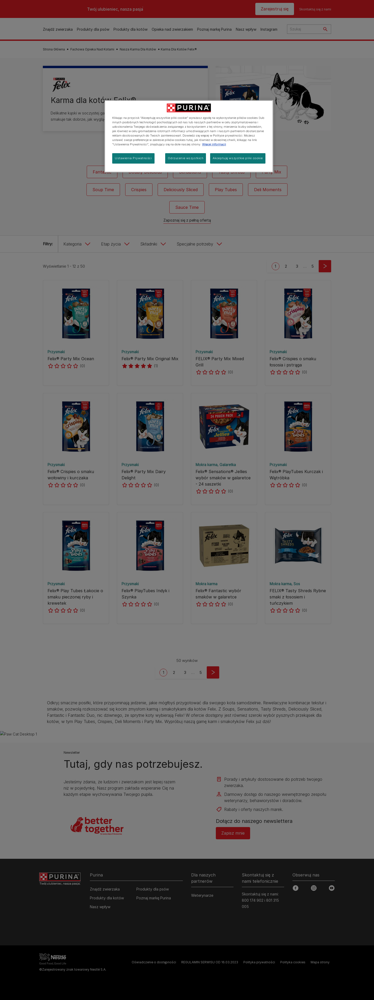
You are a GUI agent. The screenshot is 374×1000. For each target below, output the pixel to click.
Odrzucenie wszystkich (185, 158)
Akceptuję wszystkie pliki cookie (238, 158)
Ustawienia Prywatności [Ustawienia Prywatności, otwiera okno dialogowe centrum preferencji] (133, 158)
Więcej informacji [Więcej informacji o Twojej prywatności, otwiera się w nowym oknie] (214, 144)
